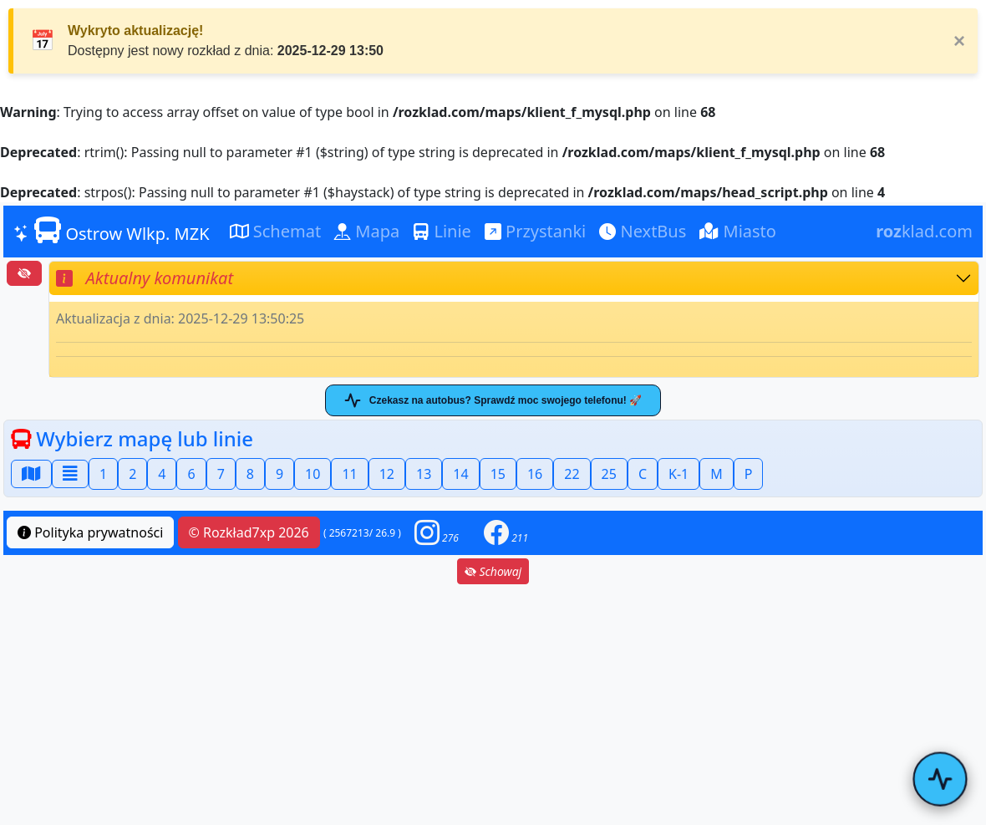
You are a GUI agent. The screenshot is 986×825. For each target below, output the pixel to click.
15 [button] (498, 474)
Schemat (276, 231)
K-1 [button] (678, 474)
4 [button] (161, 474)
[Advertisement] (493, 705)
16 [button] (534, 474)
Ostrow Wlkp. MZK (111, 231)
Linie (442, 231)
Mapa (366, 231)
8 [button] (250, 474)
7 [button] (221, 474)
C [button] (642, 474)
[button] (437, 533)
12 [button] (386, 474)
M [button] (716, 474)
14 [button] (460, 474)
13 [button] (423, 474)
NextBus (642, 231)
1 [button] (103, 474)
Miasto (737, 231)
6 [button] (191, 474)
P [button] (749, 474)
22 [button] (571, 474)
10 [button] (312, 474)
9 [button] (279, 474)
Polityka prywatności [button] (90, 532)
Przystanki (535, 231)
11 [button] (349, 474)
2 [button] (132, 474)
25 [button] (609, 474)
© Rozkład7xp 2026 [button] (249, 532)
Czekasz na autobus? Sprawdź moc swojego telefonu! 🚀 (493, 400)
